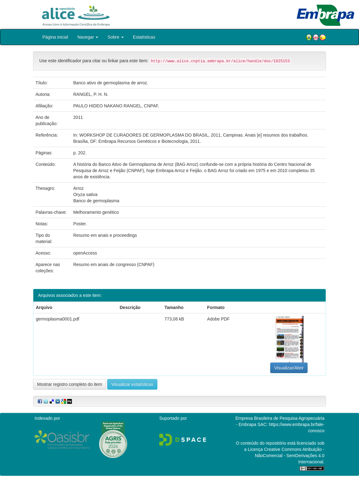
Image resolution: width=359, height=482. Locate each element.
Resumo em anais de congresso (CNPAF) (113, 264)
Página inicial (55, 37)
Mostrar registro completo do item (69, 384)
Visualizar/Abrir (289, 367)
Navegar (88, 37)
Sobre (115, 37)
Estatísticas (144, 37)
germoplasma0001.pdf (57, 318)
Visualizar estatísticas (132, 384)
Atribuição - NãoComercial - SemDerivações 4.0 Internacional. (289, 455)
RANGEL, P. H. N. (90, 94)
